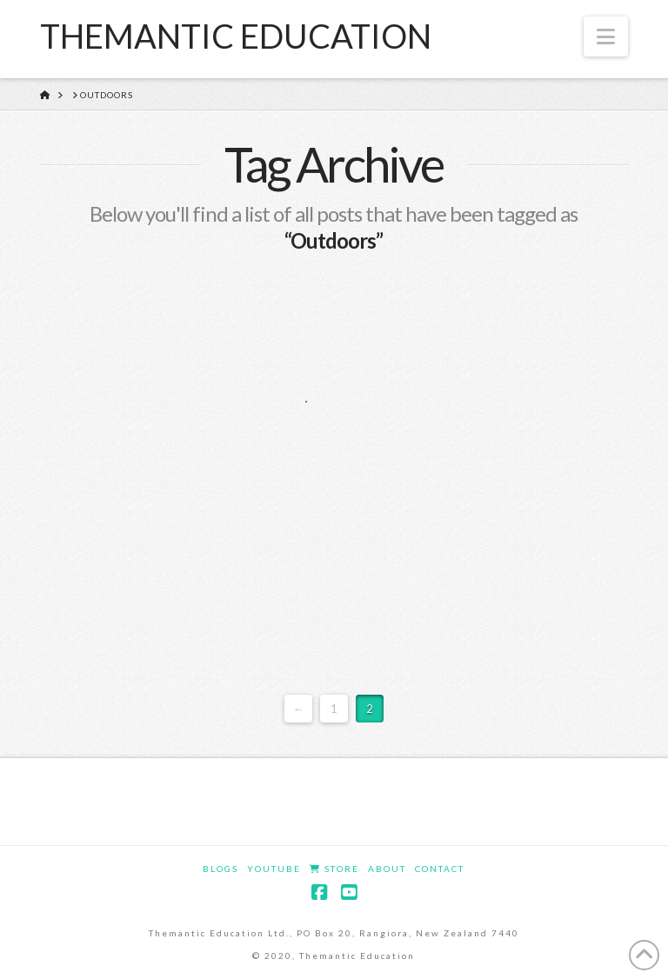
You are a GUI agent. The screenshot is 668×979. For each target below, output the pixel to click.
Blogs (220, 868)
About (387, 868)
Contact (439, 868)
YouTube (274, 868)
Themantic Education (235, 35)
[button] (606, 37)
